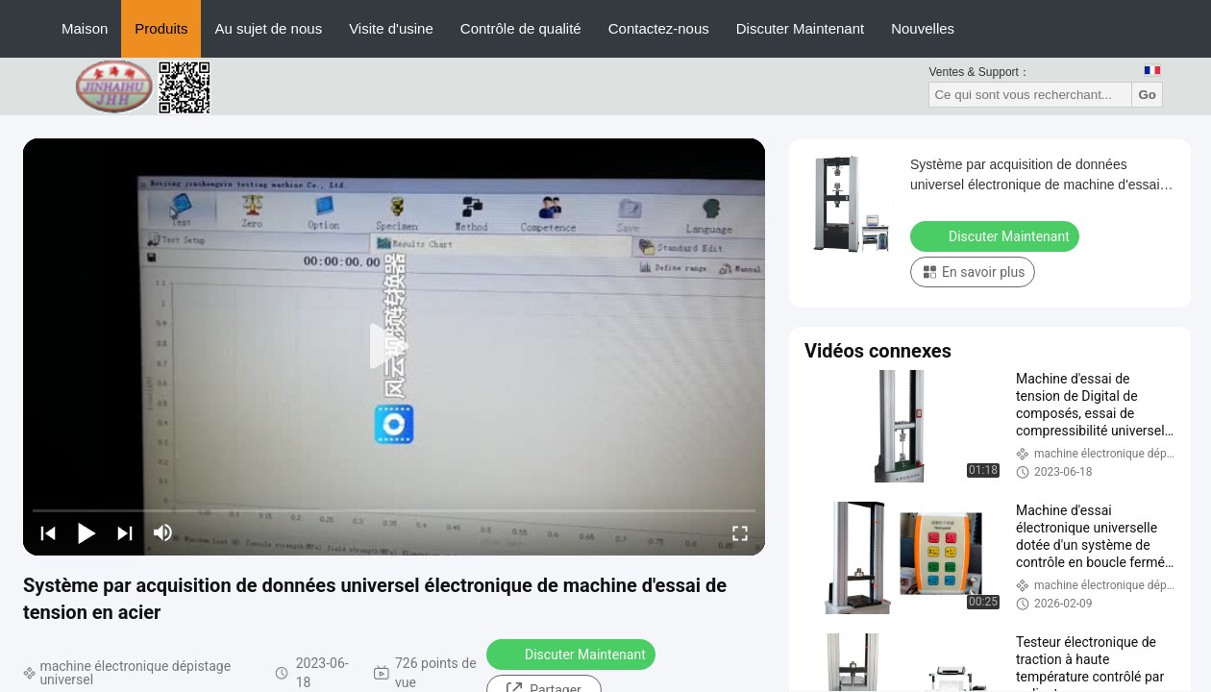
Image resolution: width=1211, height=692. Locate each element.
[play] (394, 347)
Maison (85, 28)
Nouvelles (922, 28)
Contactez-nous (658, 28)
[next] (125, 532)
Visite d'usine (391, 28)
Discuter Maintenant (800, 28)
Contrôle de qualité (520, 28)
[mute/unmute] (163, 532)
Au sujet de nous (268, 28)
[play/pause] (86, 532)
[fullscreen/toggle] (740, 532)
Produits (161, 28)
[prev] (48, 532)
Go (1147, 94)
